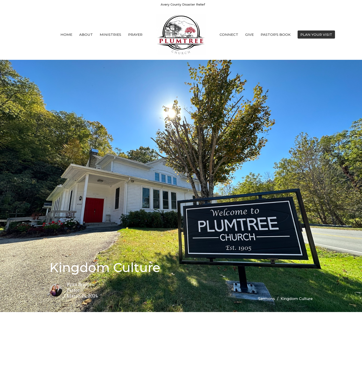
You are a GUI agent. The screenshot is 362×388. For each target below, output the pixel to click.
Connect (229, 34)
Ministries (110, 34)
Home (66, 34)
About (86, 34)
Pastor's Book (276, 34)
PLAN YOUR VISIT (316, 34)
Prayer (135, 34)
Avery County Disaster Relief (183, 4)
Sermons (266, 299)
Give (249, 34)
